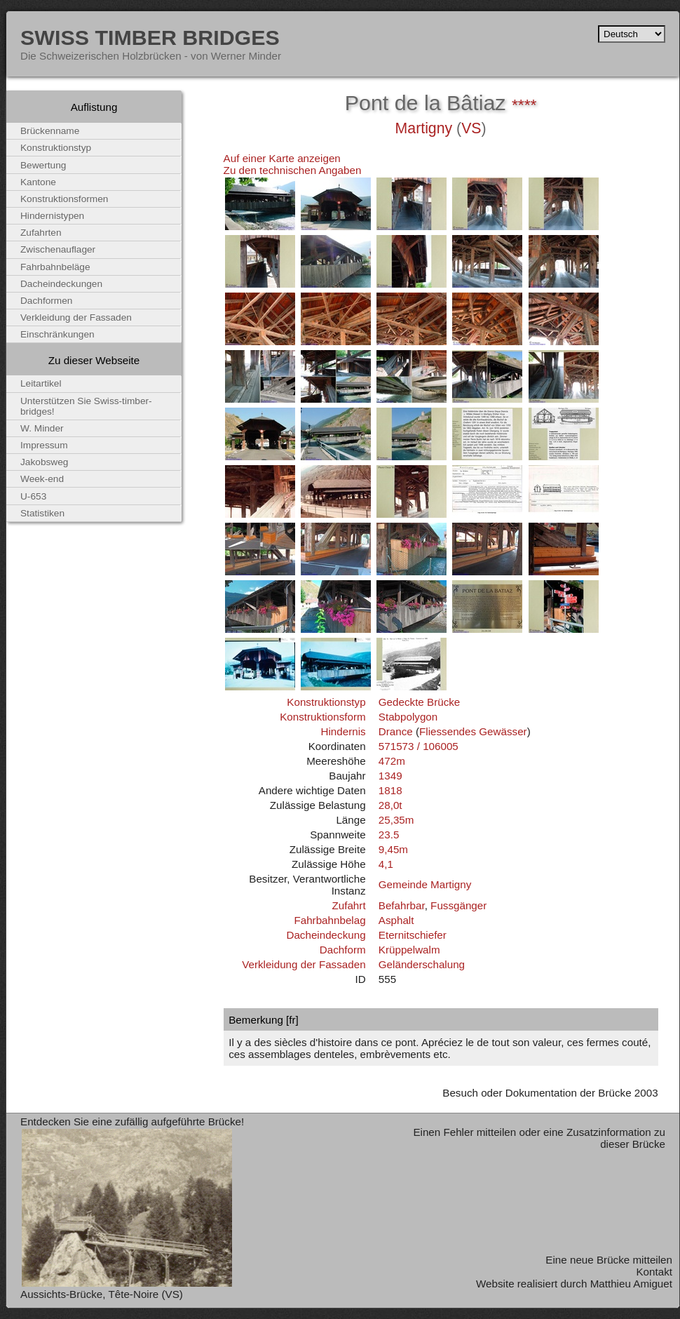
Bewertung (43, 165)
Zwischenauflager (57, 249)
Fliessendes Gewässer (473, 731)
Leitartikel (41, 383)
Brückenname (49, 131)
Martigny (424, 128)
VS (471, 128)
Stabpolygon (408, 717)
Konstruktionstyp (326, 702)
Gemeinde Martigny (425, 884)
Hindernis (342, 731)
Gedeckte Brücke (420, 702)
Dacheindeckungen (61, 284)
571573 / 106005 (418, 746)
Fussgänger (458, 905)
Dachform (343, 950)
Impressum (44, 445)
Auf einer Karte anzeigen (282, 158)
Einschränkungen (57, 334)
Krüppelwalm (409, 950)
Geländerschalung (422, 964)
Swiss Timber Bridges (150, 37)
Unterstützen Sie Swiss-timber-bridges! (86, 406)
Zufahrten (41, 232)
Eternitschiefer (413, 935)
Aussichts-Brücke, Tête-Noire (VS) (101, 1294)
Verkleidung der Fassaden (303, 964)
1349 (390, 776)
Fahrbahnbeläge (55, 267)
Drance (396, 731)
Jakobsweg (44, 462)
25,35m (396, 820)
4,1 (386, 864)
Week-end (42, 479)
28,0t (390, 805)
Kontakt (654, 1272)
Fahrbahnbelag (329, 920)
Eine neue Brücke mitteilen (608, 1260)
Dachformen (46, 300)
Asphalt (396, 920)
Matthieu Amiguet (631, 1284)
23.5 (389, 835)
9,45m (393, 849)
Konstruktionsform (322, 717)
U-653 (33, 496)
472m (392, 761)
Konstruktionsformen (64, 199)
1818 (390, 790)
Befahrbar (402, 905)
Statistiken (42, 513)
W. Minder (42, 428)
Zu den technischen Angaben (293, 170)
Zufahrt (348, 905)
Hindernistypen (52, 215)
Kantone (38, 182)
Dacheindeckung (325, 935)
